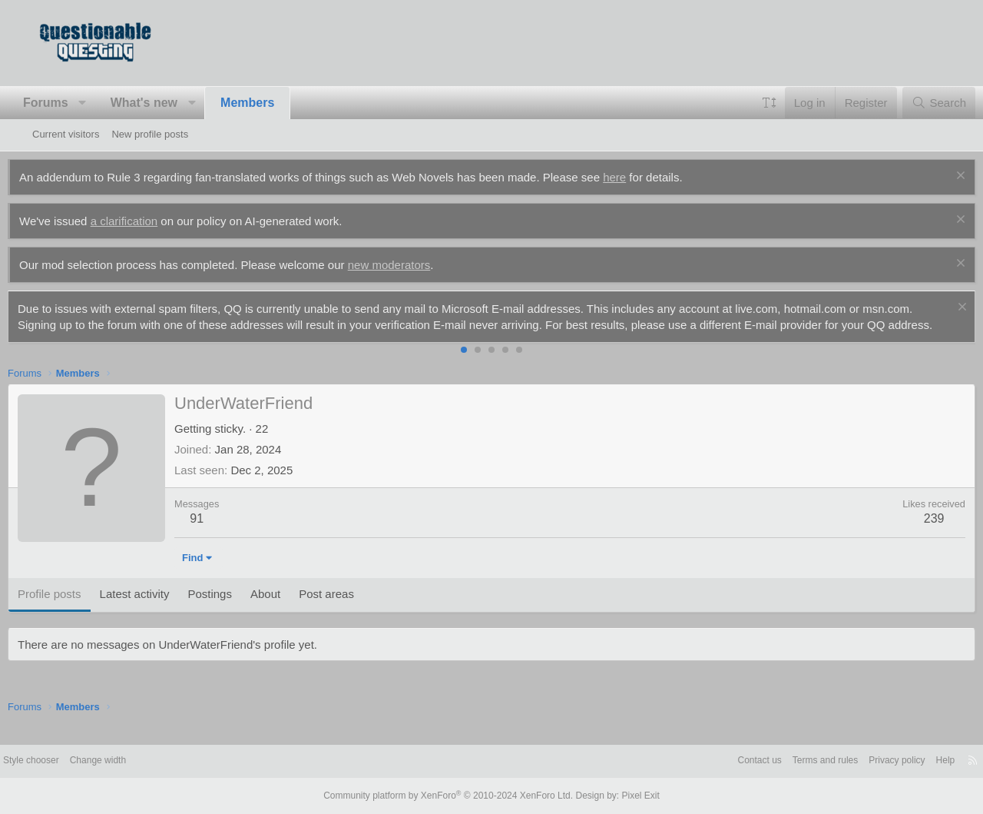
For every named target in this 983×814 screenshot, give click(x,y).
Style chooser (69, 762)
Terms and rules (778, 762)
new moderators (413, 264)
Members (272, 102)
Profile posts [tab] (74, 609)
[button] (107, 103)
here (638, 177)
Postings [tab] (234, 609)
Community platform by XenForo (451, 796)
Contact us (708, 762)
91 (221, 534)
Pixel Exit (628, 796)
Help (908, 762)
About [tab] (290, 609)
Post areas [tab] (351, 609)
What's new (168, 102)
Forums (70, 102)
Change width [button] (141, 762)
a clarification (149, 221)
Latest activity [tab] (159, 609)
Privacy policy (856, 762)
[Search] (914, 102)
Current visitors (65, 134)
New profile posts (149, 134)
